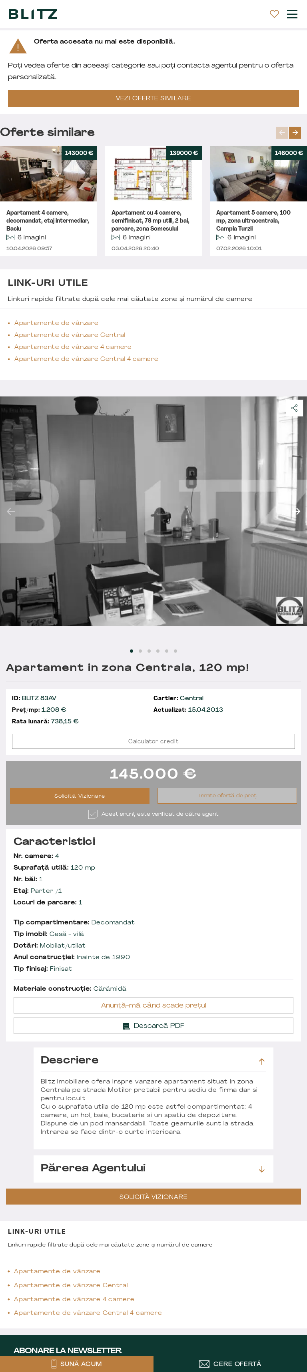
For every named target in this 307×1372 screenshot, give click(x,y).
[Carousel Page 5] (166, 651)
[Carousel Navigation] (291, 133)
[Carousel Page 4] (157, 651)
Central (178, 699)
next (295, 133)
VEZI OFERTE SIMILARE (153, 99)
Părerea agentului (153, 1169)
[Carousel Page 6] (175, 651)
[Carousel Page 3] (149, 651)
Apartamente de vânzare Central (69, 336)
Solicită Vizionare (79, 796)
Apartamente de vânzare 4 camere (73, 347)
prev (282, 133)
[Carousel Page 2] (140, 651)
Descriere (153, 1061)
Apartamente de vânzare (56, 324)
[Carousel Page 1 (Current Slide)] (131, 651)
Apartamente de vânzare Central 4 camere (86, 359)
